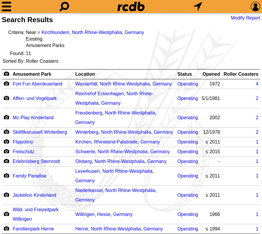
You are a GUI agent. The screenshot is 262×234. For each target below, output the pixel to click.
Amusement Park (32, 74)
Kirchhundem (55, 32)
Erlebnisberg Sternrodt (36, 161)
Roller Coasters (241, 74)
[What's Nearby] (197, 6)
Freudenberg (88, 112)
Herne (81, 228)
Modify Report (245, 17)
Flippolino (23, 141)
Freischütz (24, 151)
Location (85, 74)
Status (184, 74)
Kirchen (83, 141)
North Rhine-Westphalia (97, 32)
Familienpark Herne (33, 228)
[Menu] (6, 6)
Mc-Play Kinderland (33, 117)
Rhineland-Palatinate (116, 141)
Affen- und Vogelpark (35, 98)
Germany (134, 32)
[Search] (64, 6)
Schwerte (85, 151)
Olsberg (83, 161)
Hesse (103, 214)
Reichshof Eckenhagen (99, 93)
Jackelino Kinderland (34, 195)
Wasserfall (86, 83)
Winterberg (86, 132)
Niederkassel (88, 190)
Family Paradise (30, 175)
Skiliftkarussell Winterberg (40, 132)
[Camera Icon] (6, 83)
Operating (187, 83)
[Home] (131, 6)
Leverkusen (87, 171)
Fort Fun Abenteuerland (37, 83)
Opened (211, 74)
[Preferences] (255, 6)
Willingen (84, 214)
